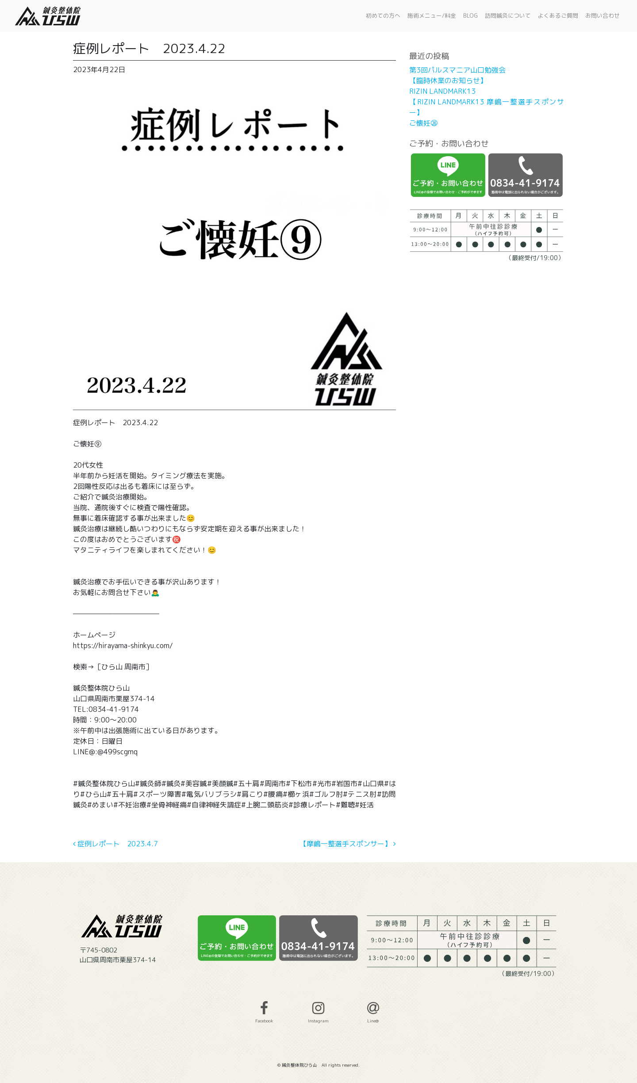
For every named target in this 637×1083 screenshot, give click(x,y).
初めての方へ (383, 15)
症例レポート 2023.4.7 (115, 844)
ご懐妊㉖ (423, 123)
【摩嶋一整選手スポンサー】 (347, 844)
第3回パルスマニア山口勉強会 (457, 70)
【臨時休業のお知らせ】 (448, 80)
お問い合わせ (602, 15)
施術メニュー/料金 (431, 15)
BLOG (470, 15)
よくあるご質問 (558, 15)
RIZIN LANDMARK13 (442, 91)
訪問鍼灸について (508, 15)
